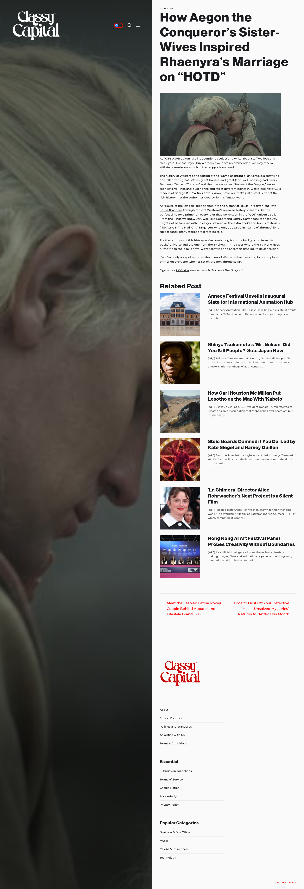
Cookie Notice (169, 788)
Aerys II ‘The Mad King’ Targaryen (190, 227)
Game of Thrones (233, 176)
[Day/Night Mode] (118, 25)
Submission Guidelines (176, 771)
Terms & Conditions (173, 743)
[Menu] (138, 25)
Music (164, 840)
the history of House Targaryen (241, 206)
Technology (168, 857)
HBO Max (182, 270)
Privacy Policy (169, 804)
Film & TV (166, 9)
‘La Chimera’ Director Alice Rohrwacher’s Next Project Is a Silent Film (250, 495)
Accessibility (168, 796)
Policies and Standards (176, 726)
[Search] (129, 25)
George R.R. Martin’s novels (194, 193)
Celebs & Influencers (174, 849)
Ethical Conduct (171, 718)
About (164, 709)
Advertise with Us (172, 735)
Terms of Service (171, 779)
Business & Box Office (175, 832)
